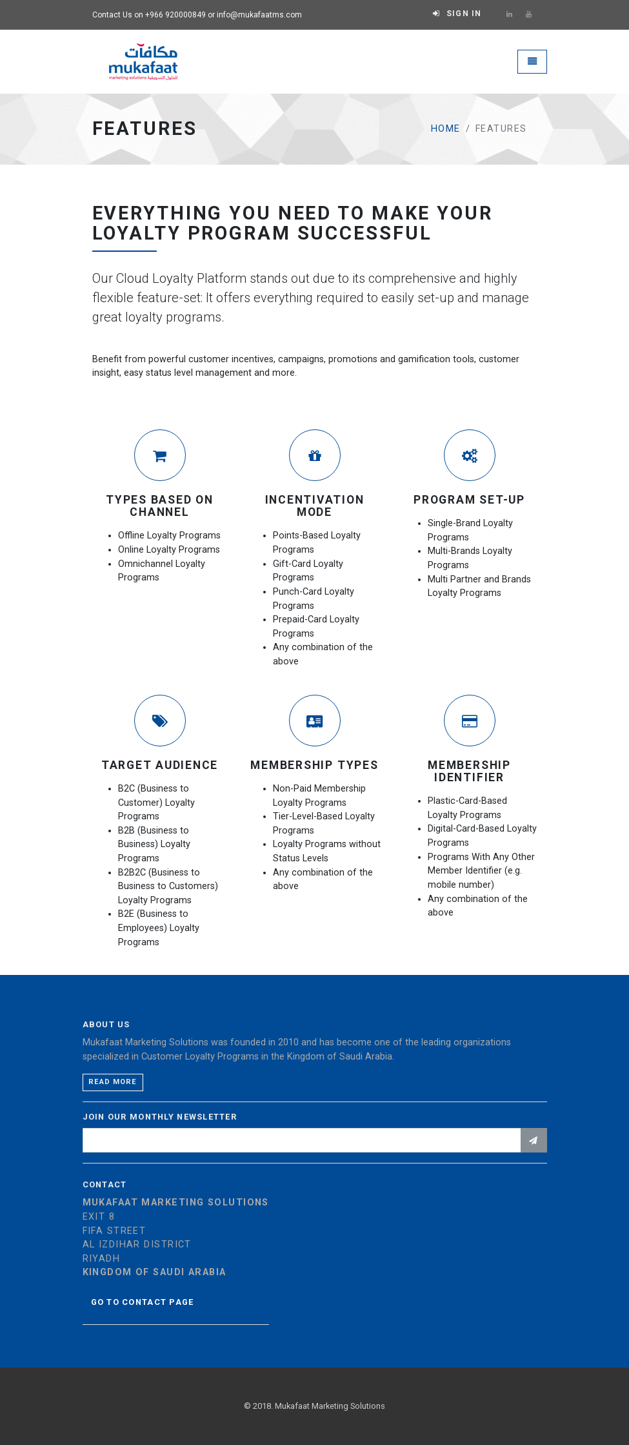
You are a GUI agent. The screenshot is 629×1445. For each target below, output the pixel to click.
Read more (112, 1082)
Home (446, 128)
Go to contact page (142, 1302)
